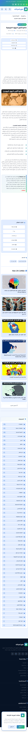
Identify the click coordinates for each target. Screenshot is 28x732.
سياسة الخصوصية (23, 670)
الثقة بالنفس (24, 690)
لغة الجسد (25, 695)
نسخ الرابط (14, 45)
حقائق (26, 714)
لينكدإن (14, 244)
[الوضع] (6, 9)
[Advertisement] (14, 63)
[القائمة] (2, 9)
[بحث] (9, 9)
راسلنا (26, 668)
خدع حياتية (25, 697)
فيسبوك (14, 226)
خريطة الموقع (24, 675)
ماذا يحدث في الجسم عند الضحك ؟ (17, 377)
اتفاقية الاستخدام (23, 673)
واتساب (14, 235)
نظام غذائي (25, 709)
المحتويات (14, 42)
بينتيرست (14, 249)
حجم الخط (14, 40)
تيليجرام (13, 240)
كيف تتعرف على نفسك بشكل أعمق (17, 334)
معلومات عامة (24, 717)
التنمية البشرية (22, 24)
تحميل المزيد (14, 405)
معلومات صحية (24, 707)
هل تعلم (25, 712)
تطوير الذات (13, 261)
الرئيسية (25, 662)
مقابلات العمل (24, 692)
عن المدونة (25, 665)
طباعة (14, 48)
